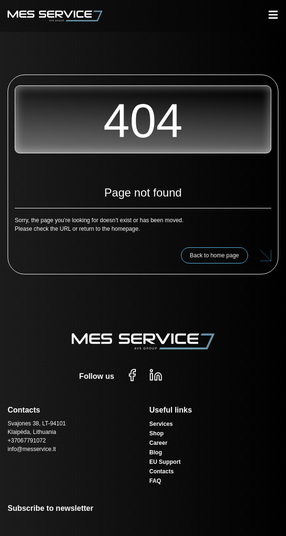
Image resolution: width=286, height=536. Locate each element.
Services (160, 424)
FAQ (155, 481)
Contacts (161, 471)
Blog (155, 452)
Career (158, 443)
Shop (156, 433)
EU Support (165, 462)
